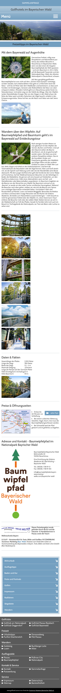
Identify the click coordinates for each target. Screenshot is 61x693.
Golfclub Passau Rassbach (43, 623)
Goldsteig (8, 646)
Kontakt (7, 669)
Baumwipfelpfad (11, 660)
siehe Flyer (54, 413)
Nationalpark (37, 660)
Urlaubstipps (9, 634)
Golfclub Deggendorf (13, 625)
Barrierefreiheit (38, 683)
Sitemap (7, 683)
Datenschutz (37, 680)
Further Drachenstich (13, 637)
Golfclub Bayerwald (40, 625)
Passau (7, 657)
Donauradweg (38, 634)
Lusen (6, 648)
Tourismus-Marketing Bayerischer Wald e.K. (41, 690)
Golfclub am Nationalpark (15, 623)
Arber (34, 648)
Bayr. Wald (22, 542)
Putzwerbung (9, 671)
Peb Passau (36, 637)
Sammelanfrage (30, 3)
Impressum (9, 680)
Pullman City (37, 657)
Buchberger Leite (39, 646)
